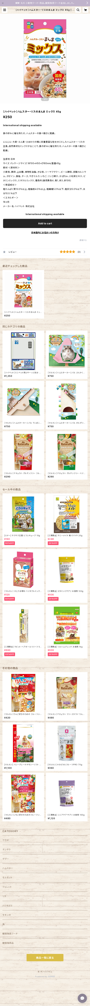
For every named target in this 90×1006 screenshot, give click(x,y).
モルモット (7, 877)
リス (4, 896)
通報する (83, 240)
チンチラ (6, 849)
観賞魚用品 (8, 943)
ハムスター (7, 868)
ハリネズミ (7, 905)
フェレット (7, 887)
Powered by (45, 976)
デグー (5, 859)
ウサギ (5, 840)
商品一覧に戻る (45, 957)
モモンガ (6, 915)
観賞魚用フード (10, 933)
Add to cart (45, 223)
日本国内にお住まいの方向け (45, 232)
